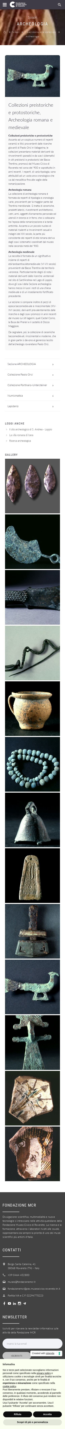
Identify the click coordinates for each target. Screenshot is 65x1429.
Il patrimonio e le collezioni (40, 32)
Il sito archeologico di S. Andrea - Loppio (30, 429)
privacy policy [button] (44, 1373)
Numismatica (32, 396)
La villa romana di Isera (21, 435)
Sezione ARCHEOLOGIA (32, 364)
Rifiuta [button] (17, 1414)
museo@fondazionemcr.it (22, 1281)
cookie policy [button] (9, 1386)
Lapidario (32, 406)
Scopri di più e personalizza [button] (32, 1422)
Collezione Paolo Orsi (32, 374)
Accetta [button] (47, 1414)
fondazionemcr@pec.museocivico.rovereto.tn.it (34, 1288)
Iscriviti (17, 1355)
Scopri (15, 32)
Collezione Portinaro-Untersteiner (32, 385)
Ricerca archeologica (20, 440)
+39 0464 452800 (19, 1274)
